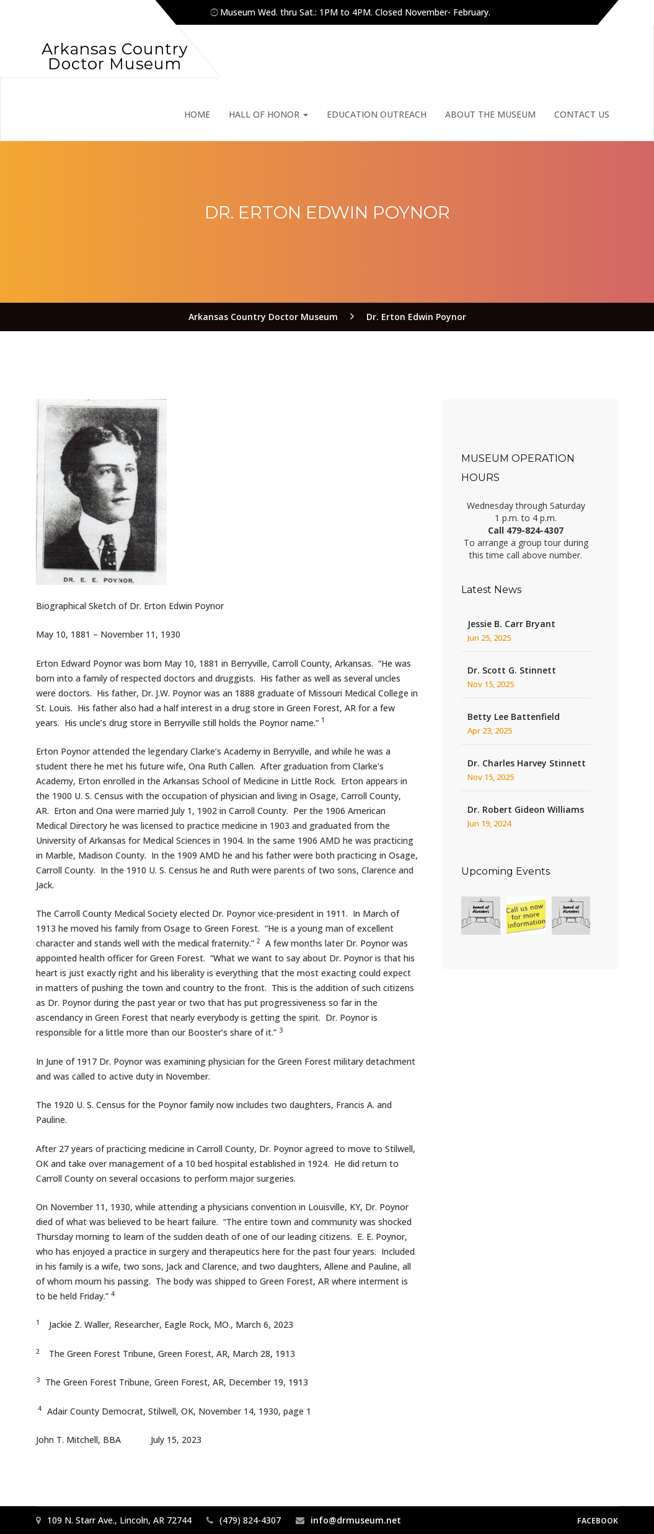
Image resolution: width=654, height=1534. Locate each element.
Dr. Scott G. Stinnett (511, 670)
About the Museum (490, 114)
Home (197, 114)
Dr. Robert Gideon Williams (525, 809)
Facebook (597, 1520)
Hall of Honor (268, 114)
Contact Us (581, 114)
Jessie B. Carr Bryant (511, 624)
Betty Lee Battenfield (513, 716)
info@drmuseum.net (356, 1520)
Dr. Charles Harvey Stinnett (526, 763)
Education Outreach (376, 114)
